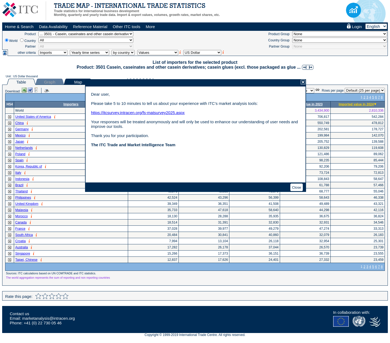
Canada (21, 222)
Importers (70, 104)
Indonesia (22, 179)
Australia (21, 247)
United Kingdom (26, 204)
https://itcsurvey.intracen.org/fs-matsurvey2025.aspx (138, 112)
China (19, 123)
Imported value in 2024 (356, 104)
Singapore (22, 253)
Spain (19, 160)
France (20, 229)
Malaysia (21, 210)
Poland (20, 154)
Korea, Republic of (28, 166)
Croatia (20, 241)
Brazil (19, 185)
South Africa (24, 235)
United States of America (33, 117)
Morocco (21, 216)
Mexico (20, 135)
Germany (21, 129)
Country (30, 41)
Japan (19, 142)
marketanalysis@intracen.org (48, 318)
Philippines (23, 197)
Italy (18, 173)
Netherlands (24, 148)
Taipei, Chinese (26, 260)
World (13, 41)
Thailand (21, 191)
